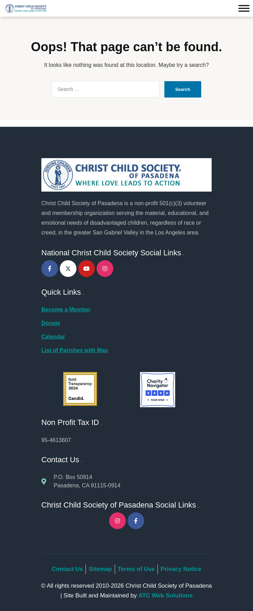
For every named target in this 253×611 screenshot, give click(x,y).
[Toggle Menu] (244, 8)
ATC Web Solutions (165, 595)
